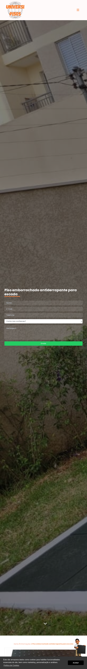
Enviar (43, 343)
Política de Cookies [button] (11, 665)
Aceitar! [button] (76, 663)
